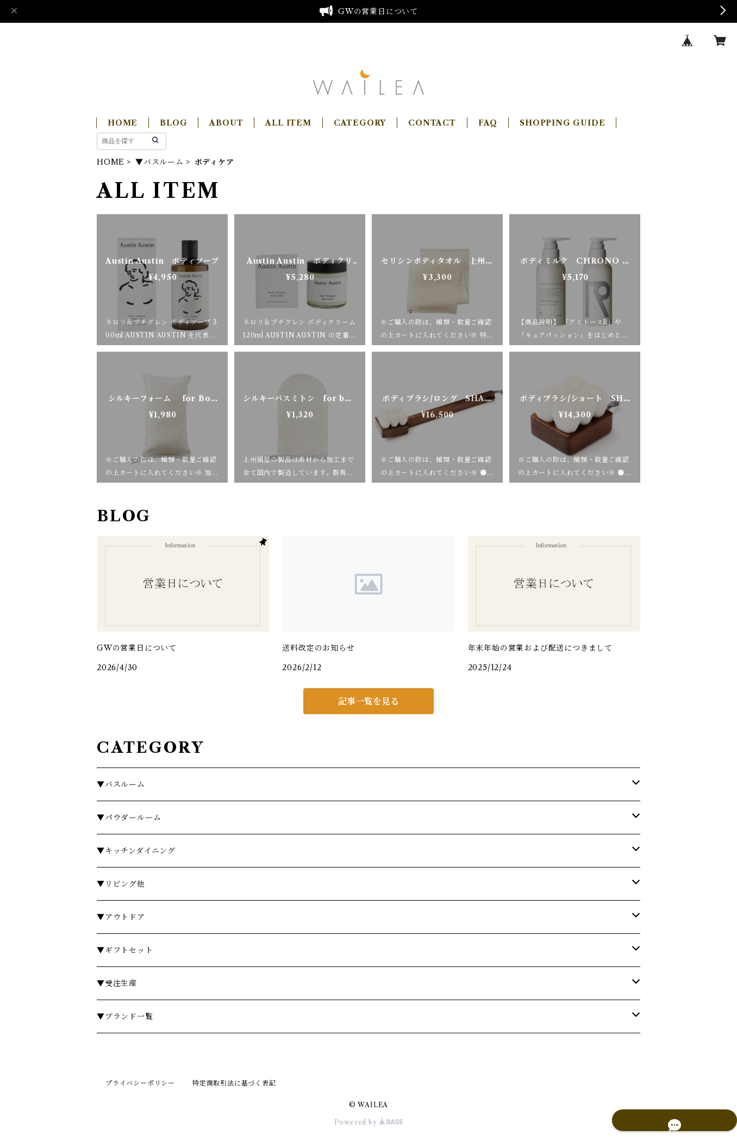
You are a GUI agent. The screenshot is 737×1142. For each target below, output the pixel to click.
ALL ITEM (288, 123)
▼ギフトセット (125, 950)
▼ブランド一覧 (125, 1016)
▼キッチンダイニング (136, 851)
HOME (123, 123)
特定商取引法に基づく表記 (234, 1083)
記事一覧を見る (368, 701)
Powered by (368, 1122)
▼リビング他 (121, 884)
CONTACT (432, 123)
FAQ (487, 123)
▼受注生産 (117, 983)
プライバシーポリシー (140, 1083)
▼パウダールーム (129, 817)
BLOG (173, 123)
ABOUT (226, 123)
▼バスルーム (159, 162)
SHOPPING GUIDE (562, 123)
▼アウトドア (121, 917)
